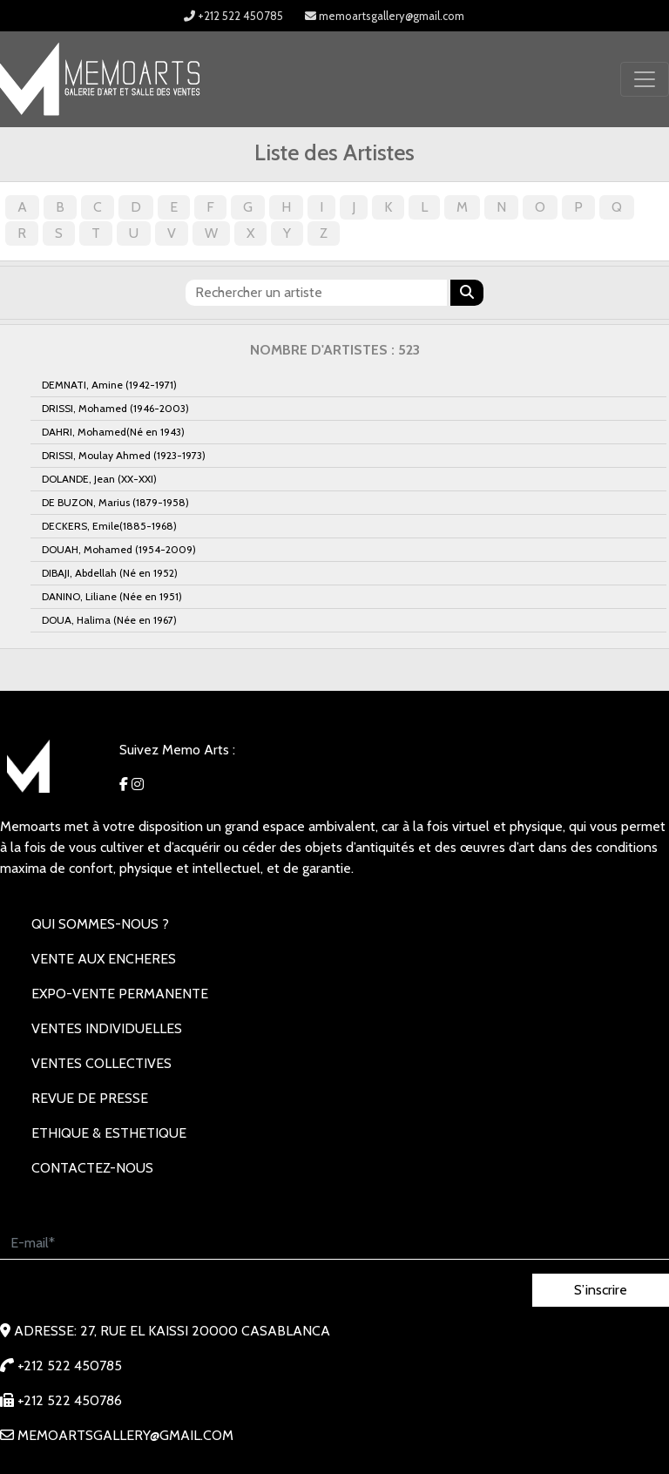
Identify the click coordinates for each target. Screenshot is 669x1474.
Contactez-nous (92, 1168)
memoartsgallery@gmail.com (384, 16)
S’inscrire (600, 1289)
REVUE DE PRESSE (89, 1098)
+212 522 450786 (61, 1400)
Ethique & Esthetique (108, 1133)
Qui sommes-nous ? (100, 924)
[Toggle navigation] (644, 79)
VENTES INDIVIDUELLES (106, 1028)
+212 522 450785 (233, 16)
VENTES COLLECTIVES (101, 1063)
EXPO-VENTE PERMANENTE (119, 993)
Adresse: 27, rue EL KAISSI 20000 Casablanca (165, 1330)
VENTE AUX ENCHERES (103, 958)
